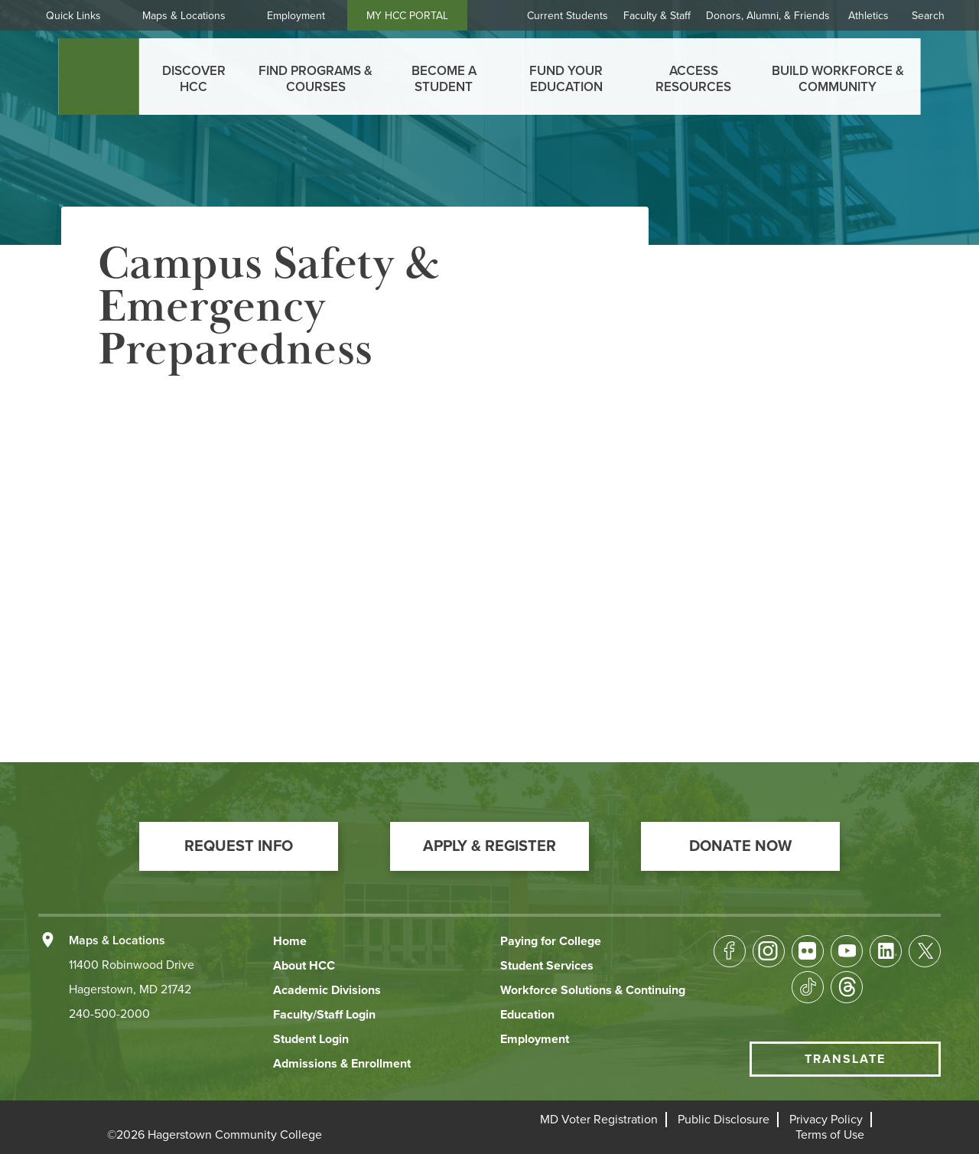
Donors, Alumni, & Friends (768, 15)
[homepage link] (99, 76)
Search (928, 15)
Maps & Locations (184, 15)
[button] (238, 846)
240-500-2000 (109, 1014)
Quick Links (73, 15)
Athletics (868, 15)
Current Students (567, 15)
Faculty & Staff (657, 15)
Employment (296, 15)
